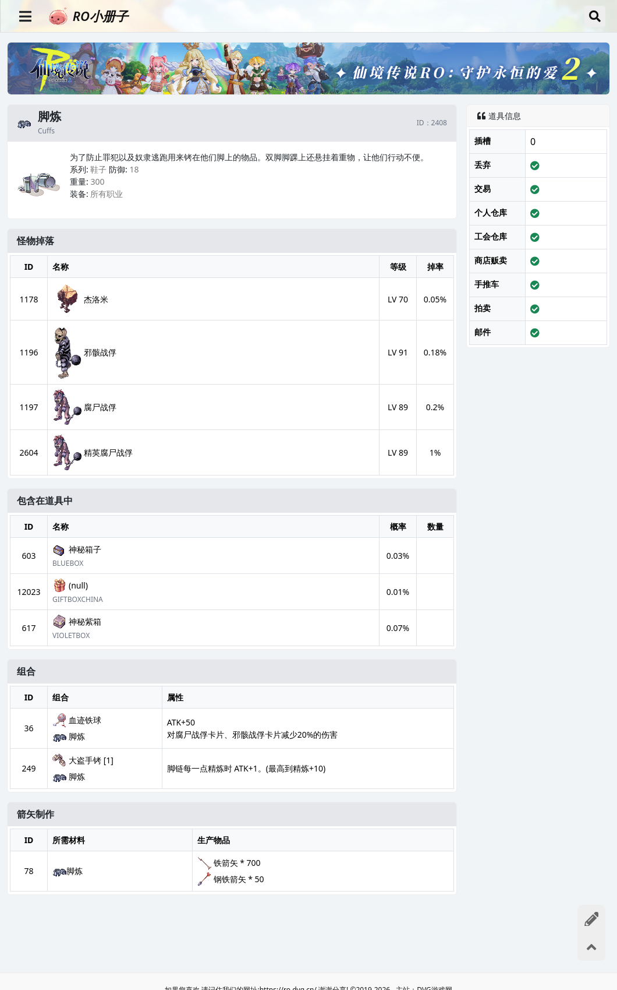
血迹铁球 (76, 720)
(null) (70, 586)
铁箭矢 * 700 (237, 862)
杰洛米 (80, 299)
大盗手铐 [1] (83, 760)
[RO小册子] (311, 16)
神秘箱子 (76, 549)
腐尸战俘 (84, 407)
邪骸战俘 (84, 352)
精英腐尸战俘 (92, 452)
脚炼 (68, 737)
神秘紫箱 (76, 622)
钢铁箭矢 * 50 (239, 879)
